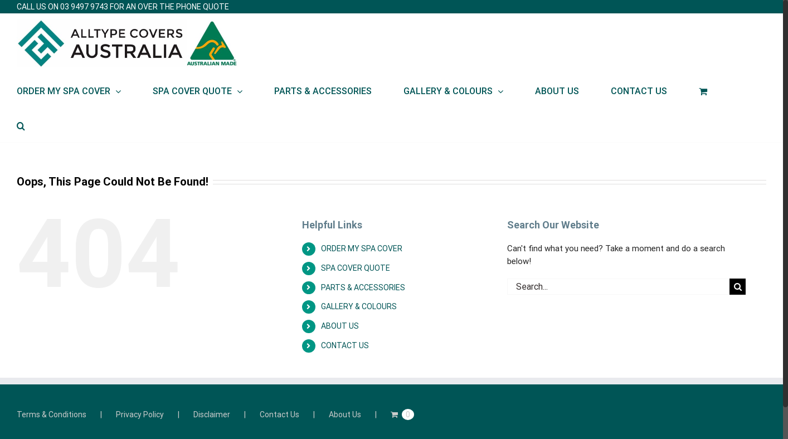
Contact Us (279, 414)
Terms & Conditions (51, 414)
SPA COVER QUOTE (355, 268)
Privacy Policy (140, 414)
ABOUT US (340, 325)
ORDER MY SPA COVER (361, 248)
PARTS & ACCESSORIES (363, 287)
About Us (345, 414)
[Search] (21, 125)
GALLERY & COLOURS (359, 306)
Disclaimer (211, 414)
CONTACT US (345, 345)
